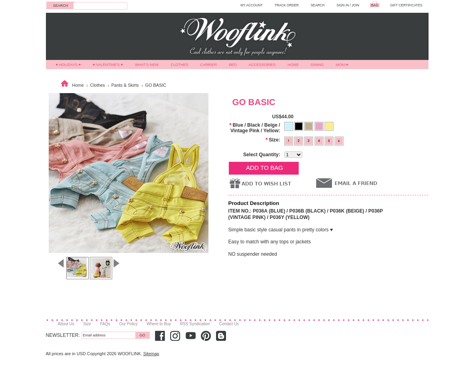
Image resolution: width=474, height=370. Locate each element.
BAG (375, 5)
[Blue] (289, 125)
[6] (339, 140)
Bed (232, 65)
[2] (299, 140)
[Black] (299, 125)
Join (355, 5)
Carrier (208, 65)
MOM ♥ (342, 65)
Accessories (262, 65)
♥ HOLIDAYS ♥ (68, 65)
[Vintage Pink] (320, 125)
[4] (320, 140)
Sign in (343, 5)
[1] (289, 140)
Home (293, 65)
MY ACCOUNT (251, 5)
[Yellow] (329, 125)
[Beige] (309, 125)
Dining (317, 65)
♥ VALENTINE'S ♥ (108, 65)
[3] (309, 140)
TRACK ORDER (287, 5)
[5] (330, 140)
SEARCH (318, 5)
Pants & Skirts (125, 85)
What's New (147, 65)
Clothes (179, 65)
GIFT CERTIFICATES (406, 5)
